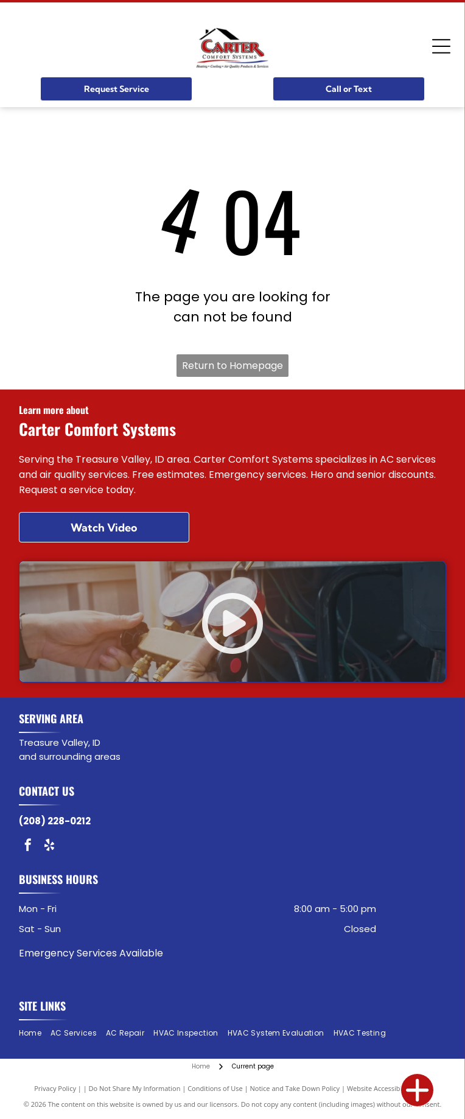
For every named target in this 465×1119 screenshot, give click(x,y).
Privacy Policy (55, 1088)
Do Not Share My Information (135, 1088)
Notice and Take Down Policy (295, 1088)
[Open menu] (441, 46)
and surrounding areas (70, 756)
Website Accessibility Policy (389, 1088)
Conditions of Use (215, 1088)
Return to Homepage (232, 366)
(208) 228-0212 (55, 821)
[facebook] (28, 846)
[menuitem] (35, 1033)
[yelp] (49, 846)
